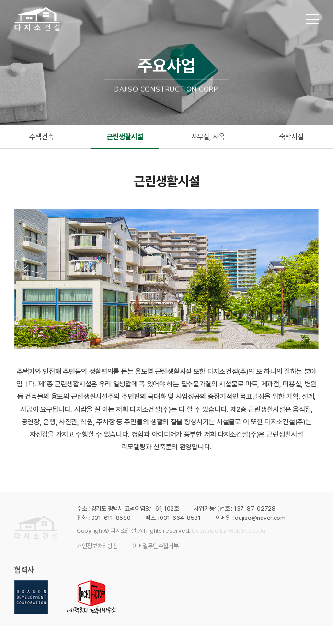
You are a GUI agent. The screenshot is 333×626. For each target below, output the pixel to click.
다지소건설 (37, 19)
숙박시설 (291, 136)
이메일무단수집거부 (155, 546)
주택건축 (41, 136)
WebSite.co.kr (247, 530)
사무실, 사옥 (208, 136)
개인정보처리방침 (97, 546)
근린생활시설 (125, 136)
